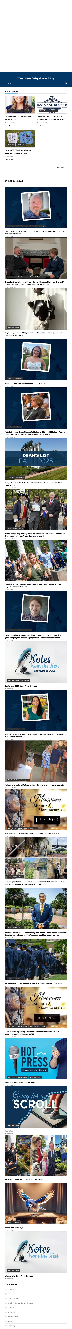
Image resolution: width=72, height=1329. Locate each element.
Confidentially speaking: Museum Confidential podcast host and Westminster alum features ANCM (32, 979)
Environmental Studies (25, 576)
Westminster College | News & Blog (36, 24)
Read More (9, 72)
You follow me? (11, 1077)
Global (21, 474)
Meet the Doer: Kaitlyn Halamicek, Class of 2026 (25, 329)
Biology (21, 873)
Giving (10, 1267)
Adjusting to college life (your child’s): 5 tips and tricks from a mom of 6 (34, 731)
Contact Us (61, 1317)
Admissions (11, 525)
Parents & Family (13, 1285)
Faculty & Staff (33, 774)
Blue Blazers (18, 324)
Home (9, 1317)
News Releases (20, 423)
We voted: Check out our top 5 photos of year (24, 1125)
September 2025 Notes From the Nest (21, 632)
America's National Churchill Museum (17, 172)
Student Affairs (21, 90)
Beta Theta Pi (11, 372)
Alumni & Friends (12, 474)
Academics (11, 423)
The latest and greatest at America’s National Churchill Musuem (32, 779)
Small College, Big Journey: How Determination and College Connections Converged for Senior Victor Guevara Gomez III (35, 480)
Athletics (11, 1253)
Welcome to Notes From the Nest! (19, 1222)
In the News (28, 56)
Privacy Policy (18, 1317)
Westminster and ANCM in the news (20, 1028)
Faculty (21, 822)
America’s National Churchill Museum (20, 1249)
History (19, 372)
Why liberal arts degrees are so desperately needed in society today (34, 929)
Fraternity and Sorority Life (15, 56)
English (10, 924)
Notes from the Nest (13, 273)
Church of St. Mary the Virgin (37, 172)
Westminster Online (14, 1299)
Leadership (11, 1272)
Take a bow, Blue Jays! (14, 1173)
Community (19, 525)
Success (10, 1294)
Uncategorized (53, 56)
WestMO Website (32, 1317)
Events (42, 1317)
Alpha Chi (10, 324)
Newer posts (60, 113)
